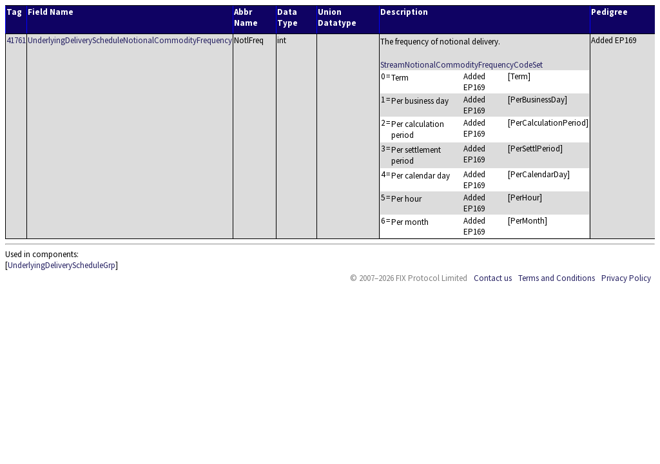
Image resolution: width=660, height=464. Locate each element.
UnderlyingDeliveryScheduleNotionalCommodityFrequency (130, 40)
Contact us (493, 278)
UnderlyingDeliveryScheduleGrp (61, 265)
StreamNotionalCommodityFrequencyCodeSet (461, 64)
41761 (16, 40)
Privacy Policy (626, 278)
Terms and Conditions (556, 278)
